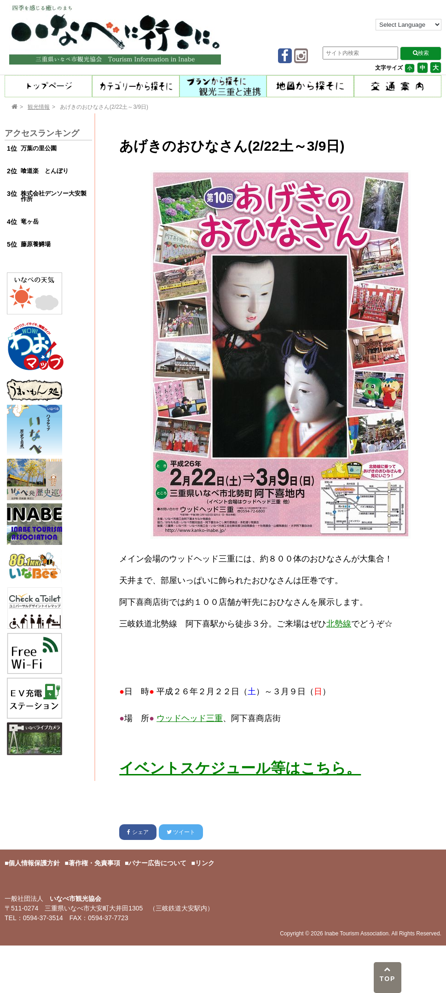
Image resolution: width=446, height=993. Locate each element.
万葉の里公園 (39, 148)
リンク (204, 863)
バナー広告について (157, 863)
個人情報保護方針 (34, 863)
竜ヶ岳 (30, 221)
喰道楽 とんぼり (45, 170)
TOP (388, 974)
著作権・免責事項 (94, 863)
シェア (137, 832)
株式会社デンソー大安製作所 (54, 196)
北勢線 (338, 623)
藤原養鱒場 (36, 244)
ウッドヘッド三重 (189, 718)
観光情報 (39, 107)
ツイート (181, 832)
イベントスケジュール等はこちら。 (240, 768)
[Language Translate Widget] (408, 24)
